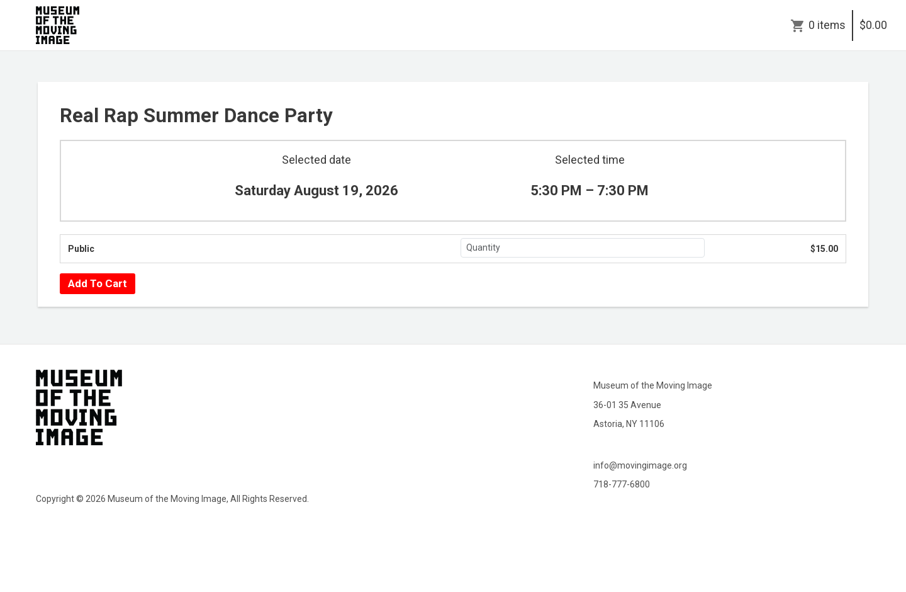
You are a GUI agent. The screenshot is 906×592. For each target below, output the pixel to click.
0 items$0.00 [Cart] (847, 25)
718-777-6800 (621, 484)
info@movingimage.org (640, 465)
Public (81, 249)
